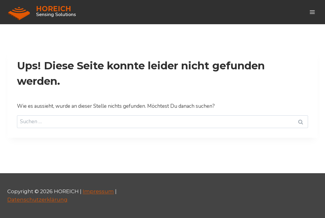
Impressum (98, 191)
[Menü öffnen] (312, 12)
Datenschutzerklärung (37, 200)
